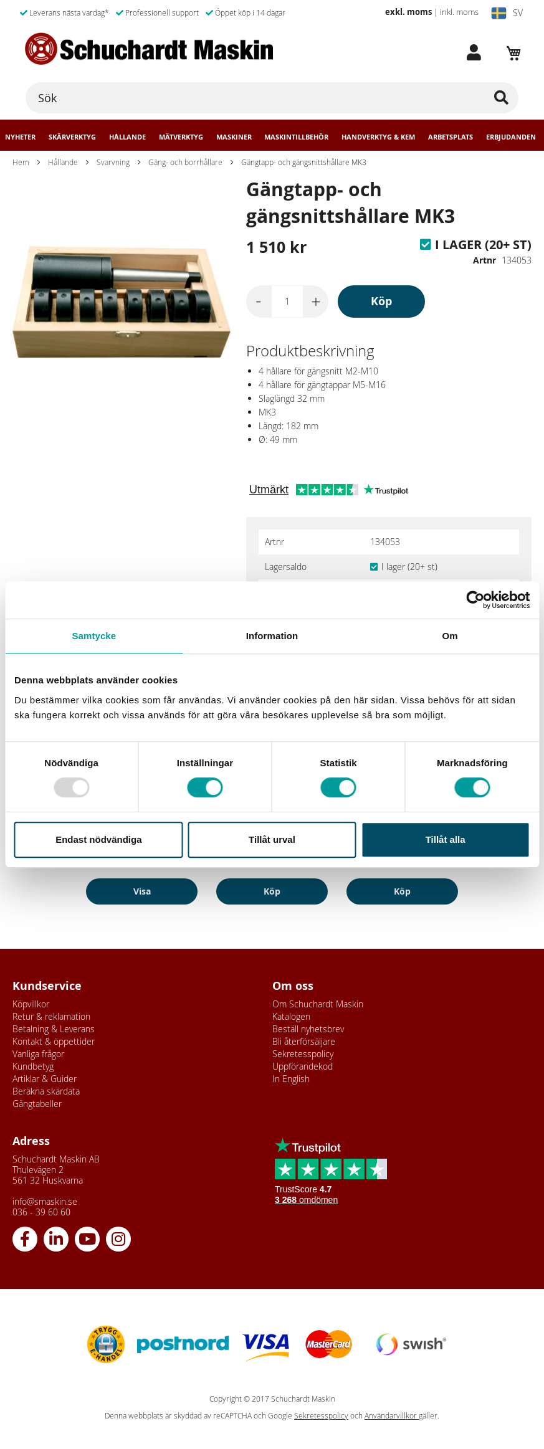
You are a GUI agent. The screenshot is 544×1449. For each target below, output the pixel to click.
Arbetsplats (450, 137)
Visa (142, 891)
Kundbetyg (33, 1066)
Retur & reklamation (51, 1016)
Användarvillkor (392, 1415)
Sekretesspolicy (302, 1054)
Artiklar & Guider (44, 1079)
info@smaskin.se (44, 1201)
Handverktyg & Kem (378, 137)
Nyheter (20, 137)
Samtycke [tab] (94, 635)
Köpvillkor (30, 1004)
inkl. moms (459, 11)
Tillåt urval (272, 839)
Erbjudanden (511, 137)
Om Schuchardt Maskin (317, 1004)
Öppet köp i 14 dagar (245, 12)
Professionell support (157, 12)
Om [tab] (450, 635)
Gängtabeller (37, 1103)
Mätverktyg (181, 137)
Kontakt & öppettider (53, 1041)
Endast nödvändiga (98, 839)
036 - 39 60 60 (41, 1212)
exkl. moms (408, 11)
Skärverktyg (72, 137)
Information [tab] (272, 635)
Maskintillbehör (296, 137)
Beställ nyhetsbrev (308, 1029)
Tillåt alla (445, 839)
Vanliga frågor (38, 1054)
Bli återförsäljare (303, 1041)
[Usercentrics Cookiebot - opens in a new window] (475, 600)
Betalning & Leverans (53, 1029)
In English (291, 1079)
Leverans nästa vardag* (64, 12)
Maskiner (234, 137)
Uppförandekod (302, 1066)
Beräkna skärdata (46, 1091)
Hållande (127, 137)
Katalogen (291, 1016)
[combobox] (272, 97)
